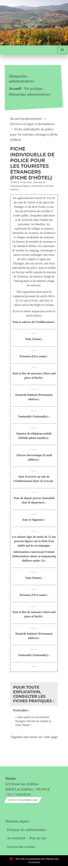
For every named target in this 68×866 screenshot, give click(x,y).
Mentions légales (17, 821)
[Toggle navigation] (62, 50)
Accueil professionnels (26, 118)
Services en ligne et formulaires (32, 124)
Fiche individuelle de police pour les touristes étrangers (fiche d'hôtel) (34, 134)
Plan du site (38, 838)
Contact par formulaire (23, 800)
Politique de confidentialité (26, 830)
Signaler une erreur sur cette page (34, 737)
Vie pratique (33, 89)
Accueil (15, 89)
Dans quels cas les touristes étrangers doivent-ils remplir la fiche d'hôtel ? (33, 721)
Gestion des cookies (21, 847)
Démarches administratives (29, 94)
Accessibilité (16, 838)
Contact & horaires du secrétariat (32, 771)
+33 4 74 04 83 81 (18, 794)
